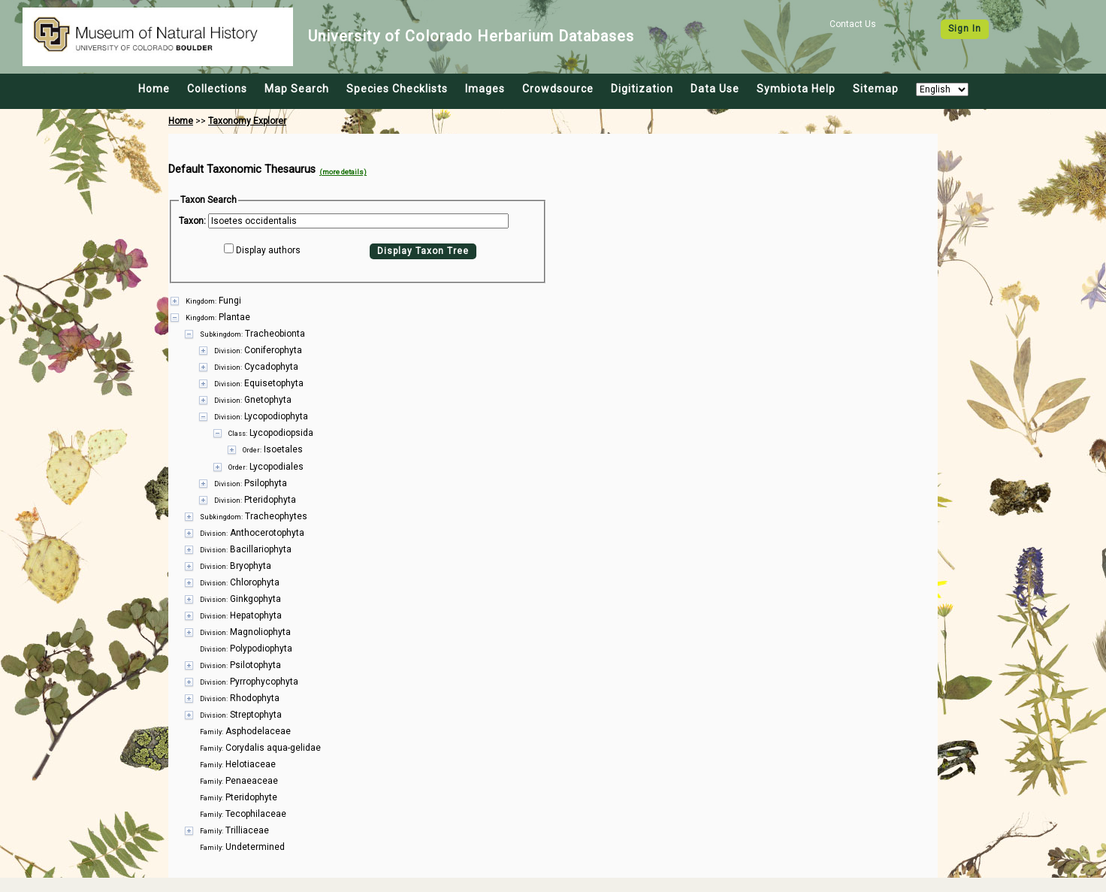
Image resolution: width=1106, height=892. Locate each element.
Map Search (296, 89)
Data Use (714, 89)
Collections (217, 89)
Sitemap (876, 89)
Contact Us (853, 24)
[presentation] (553, 565)
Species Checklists (397, 89)
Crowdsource (558, 89)
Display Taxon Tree (423, 251)
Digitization (642, 89)
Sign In (964, 28)
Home (154, 89)
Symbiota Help (796, 89)
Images (485, 89)
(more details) (343, 172)
